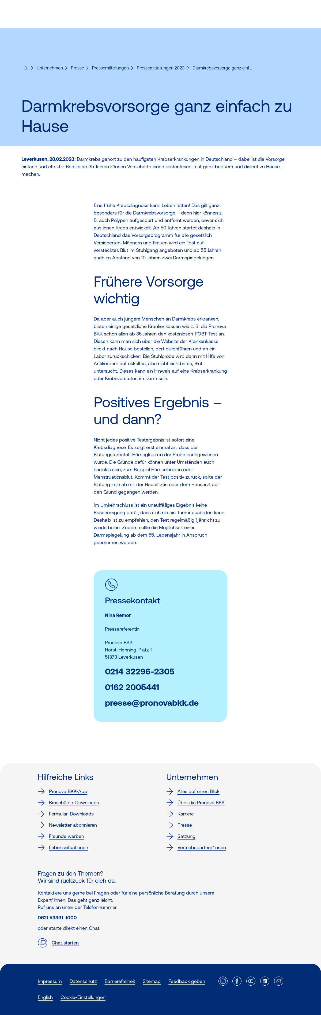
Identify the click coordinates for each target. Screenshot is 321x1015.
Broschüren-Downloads (68, 802)
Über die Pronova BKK (195, 802)
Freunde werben (61, 836)
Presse (77, 67)
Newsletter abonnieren (67, 825)
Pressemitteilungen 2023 (160, 67)
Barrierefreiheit (120, 981)
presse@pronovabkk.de (152, 703)
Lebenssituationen (63, 847)
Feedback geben (186, 981)
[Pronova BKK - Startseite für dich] (25, 69)
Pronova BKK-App (62, 791)
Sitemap (152, 981)
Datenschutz (83, 981)
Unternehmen (50, 67)
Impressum (50, 981)
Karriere (180, 814)
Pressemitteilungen (110, 67)
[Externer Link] (223, 981)
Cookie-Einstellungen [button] (83, 997)
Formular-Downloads (66, 814)
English (45, 997)
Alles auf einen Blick (193, 791)
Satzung (180, 836)
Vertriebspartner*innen (196, 847)
